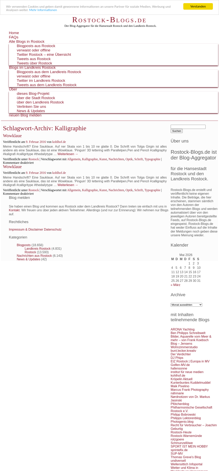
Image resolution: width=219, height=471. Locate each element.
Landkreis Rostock (38, 248)
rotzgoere (177, 439)
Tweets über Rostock (34, 63)
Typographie (152, 159)
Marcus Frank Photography (190, 389)
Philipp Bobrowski (183, 414)
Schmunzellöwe (182, 443)
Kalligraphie (90, 159)
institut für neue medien (187, 372)
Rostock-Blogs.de (109, 19)
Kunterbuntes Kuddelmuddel (191, 382)
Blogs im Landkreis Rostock (32, 67)
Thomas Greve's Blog (186, 457)
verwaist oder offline (33, 50)
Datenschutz (53, 229)
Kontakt (14, 210)
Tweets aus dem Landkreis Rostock (47, 85)
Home (14, 33)
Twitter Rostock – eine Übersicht (44, 54)
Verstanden (198, 6)
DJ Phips (177, 357)
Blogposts (24, 245)
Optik (129, 159)
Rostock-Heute (181, 432)
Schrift (138, 159)
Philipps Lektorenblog (186, 418)
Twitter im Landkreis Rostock (41, 80)
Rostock (33, 159)
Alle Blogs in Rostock (26, 41)
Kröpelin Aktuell (181, 379)
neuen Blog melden (25, 115)
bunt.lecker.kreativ (183, 350)
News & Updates (31, 111)
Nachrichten (116, 159)
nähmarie (177, 393)
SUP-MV (177, 453)
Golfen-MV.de (180, 365)
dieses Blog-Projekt (33, 93)
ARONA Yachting (183, 329)
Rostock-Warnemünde (186, 435)
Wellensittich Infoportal (186, 464)
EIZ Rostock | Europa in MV (190, 361)
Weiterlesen (68, 154)
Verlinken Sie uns (31, 106)
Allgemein (73, 159)
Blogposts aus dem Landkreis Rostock (49, 72)
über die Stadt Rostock (36, 98)
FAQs (13, 37)
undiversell (178, 460)
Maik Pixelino (180, 386)
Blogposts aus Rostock (36, 46)
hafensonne (179, 368)
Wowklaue (12, 135)
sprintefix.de (179, 450)
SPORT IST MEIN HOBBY (189, 446)
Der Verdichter (181, 354)
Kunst (103, 159)
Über (13, 89)
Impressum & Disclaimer (26, 229)
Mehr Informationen (43, 10)
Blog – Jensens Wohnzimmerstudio (184, 345)
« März (175, 285)
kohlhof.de (59, 141)
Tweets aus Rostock (34, 59)
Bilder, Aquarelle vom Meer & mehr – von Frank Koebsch (191, 338)
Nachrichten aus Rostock (34, 255)
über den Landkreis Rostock (40, 102)
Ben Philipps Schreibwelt (188, 333)
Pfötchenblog (180, 404)
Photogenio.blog (182, 421)
